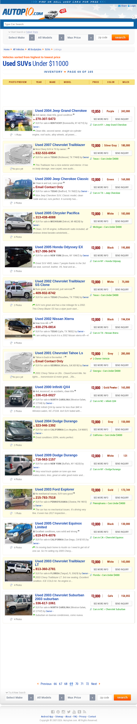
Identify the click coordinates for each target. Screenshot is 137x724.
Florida (96, 575)
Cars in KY (98, 124)
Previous (44, 684)
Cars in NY (98, 261)
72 (87, 684)
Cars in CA (98, 537)
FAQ (75, 716)
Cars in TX (98, 193)
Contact (92, 716)
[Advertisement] (69, 95)
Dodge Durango (113, 469)
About (68, 716)
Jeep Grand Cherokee (115, 124)
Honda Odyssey (113, 261)
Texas (96, 158)
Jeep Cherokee (112, 193)
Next (95, 684)
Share (124, 5)
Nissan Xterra (111, 332)
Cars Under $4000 (109, 158)
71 (82, 684)
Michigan (97, 227)
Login (133, 5)
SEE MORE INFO (101, 119)
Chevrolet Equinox (114, 537)
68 (65, 684)
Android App (47, 716)
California (97, 435)
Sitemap (59, 716)
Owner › (36, 126)
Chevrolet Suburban (115, 609)
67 (60, 684)
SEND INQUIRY (122, 119)
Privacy (82, 716)
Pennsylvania (99, 503)
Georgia (97, 370)
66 (55, 684)
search (120, 37)
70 (76, 684)
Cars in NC (98, 401)
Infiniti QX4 (111, 401)
